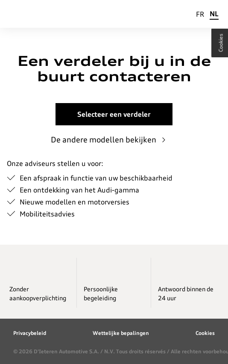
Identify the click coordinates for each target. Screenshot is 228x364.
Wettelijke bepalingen (121, 333)
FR (200, 14)
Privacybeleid (29, 333)
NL (214, 13)
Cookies (205, 333)
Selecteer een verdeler (114, 114)
